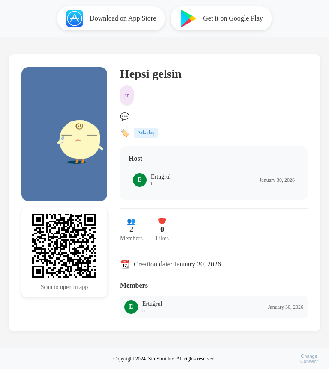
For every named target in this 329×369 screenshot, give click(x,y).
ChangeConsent (309, 359)
